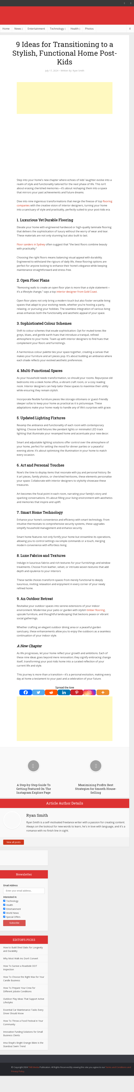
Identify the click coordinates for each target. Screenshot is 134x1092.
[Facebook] (25, 692)
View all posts (14, 842)
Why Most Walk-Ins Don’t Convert (20, 958)
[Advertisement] (64, 98)
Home (6, 28)
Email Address (10, 885)
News (17, 28)
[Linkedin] (64, 692)
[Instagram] (89, 692)
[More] (103, 692)
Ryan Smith (78, 70)
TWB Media (33, 1067)
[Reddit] (51, 692)
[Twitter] (38, 692)
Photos (89, 28)
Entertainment (36, 28)
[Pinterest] (76, 692)
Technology (57, 28)
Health (74, 28)
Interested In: (10, 897)
